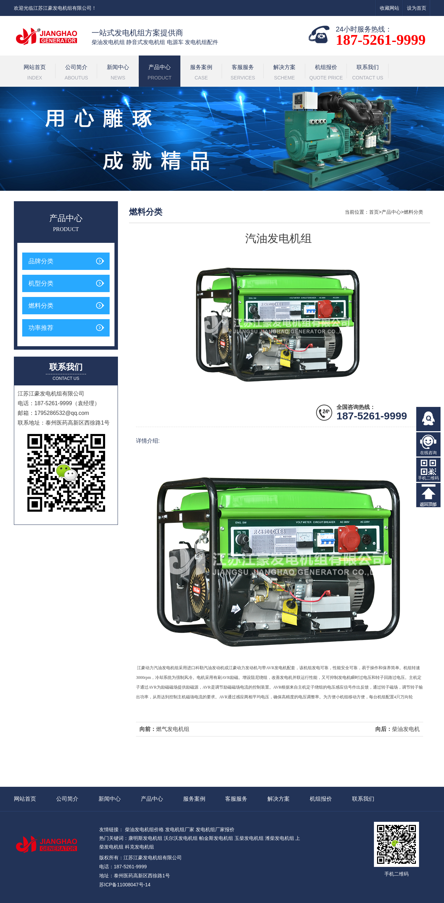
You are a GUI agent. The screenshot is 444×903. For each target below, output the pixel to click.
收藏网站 (389, 8)
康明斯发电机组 (145, 838)
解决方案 (284, 73)
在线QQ (428, 419)
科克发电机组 (139, 847)
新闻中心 (118, 73)
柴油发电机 (406, 729)
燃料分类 (40, 305)
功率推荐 (40, 327)
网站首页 (35, 73)
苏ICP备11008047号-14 (125, 884)
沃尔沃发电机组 (181, 838)
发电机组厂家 (179, 829)
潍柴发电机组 (279, 838)
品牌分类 (40, 261)
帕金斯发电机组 (216, 838)
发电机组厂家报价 (215, 829)
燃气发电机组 (172, 729)
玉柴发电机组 (249, 838)
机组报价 (326, 73)
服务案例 (201, 73)
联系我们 (367, 73)
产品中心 (159, 73)
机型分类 (40, 283)
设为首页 (416, 8)
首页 (374, 212)
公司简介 (76, 73)
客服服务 (243, 73)
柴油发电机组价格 (144, 829)
